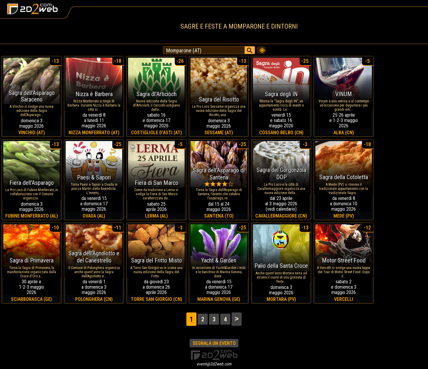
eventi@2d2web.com (214, 364)
